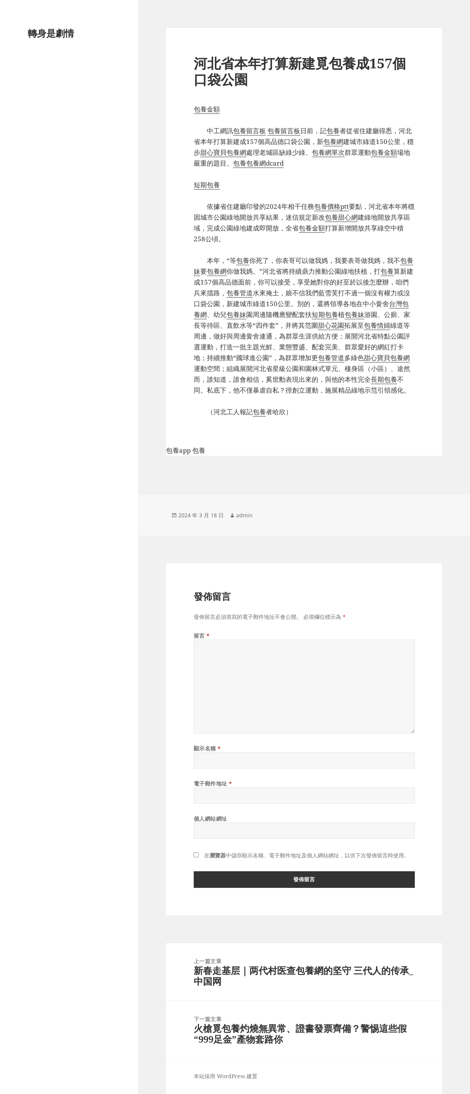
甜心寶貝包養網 (223, 152)
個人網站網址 (210, 818)
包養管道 (240, 292)
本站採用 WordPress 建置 (225, 1076)
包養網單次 (328, 152)
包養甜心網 (341, 217)
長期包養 (384, 379)
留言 (202, 635)
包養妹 (236, 314)
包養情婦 (377, 325)
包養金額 (207, 109)
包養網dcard (265, 163)
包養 (333, 130)
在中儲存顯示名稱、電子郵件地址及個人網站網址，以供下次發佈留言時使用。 (306, 855)
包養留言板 (249, 130)
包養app (178, 450)
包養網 (333, 141)
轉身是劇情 (51, 33)
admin (244, 515)
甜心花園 (331, 325)
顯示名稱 (207, 748)
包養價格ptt (331, 206)
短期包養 (207, 184)
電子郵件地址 (213, 783)
